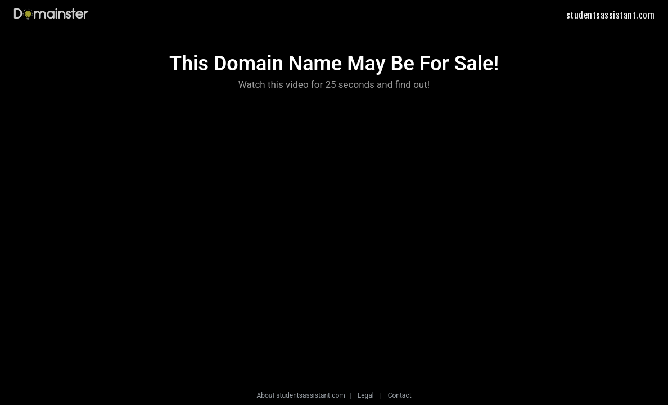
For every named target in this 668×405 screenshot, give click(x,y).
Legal (366, 395)
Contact (400, 395)
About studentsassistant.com (300, 395)
